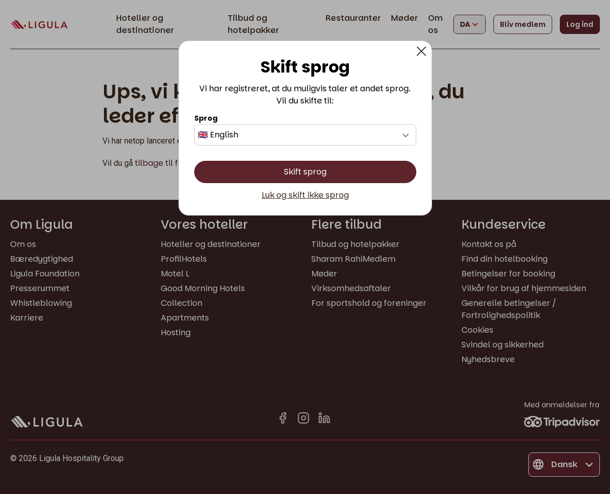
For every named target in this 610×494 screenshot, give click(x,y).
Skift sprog (305, 172)
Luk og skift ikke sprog (305, 195)
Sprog (206, 118)
